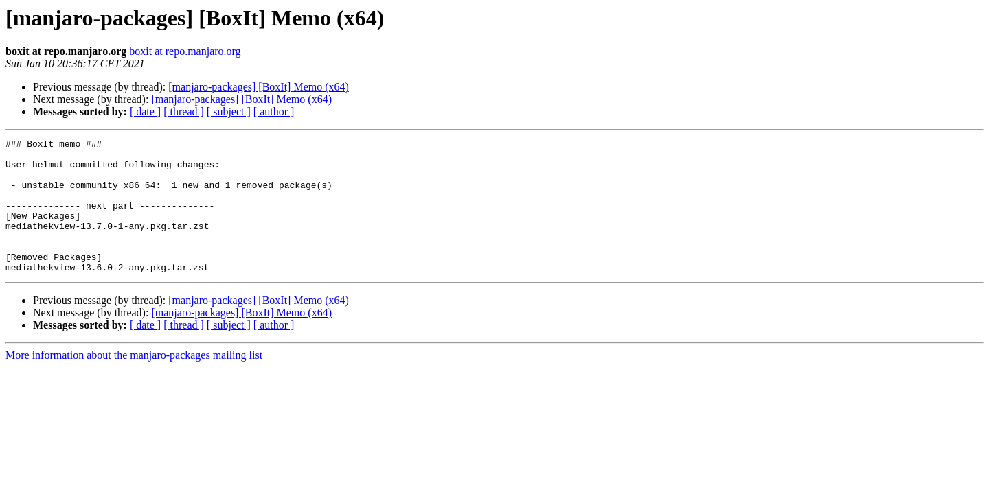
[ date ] (145, 111)
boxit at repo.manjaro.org (184, 51)
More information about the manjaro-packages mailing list (133, 382)
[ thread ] (183, 111)
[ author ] (274, 111)
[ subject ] (229, 111)
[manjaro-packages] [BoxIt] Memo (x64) (258, 87)
